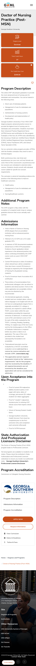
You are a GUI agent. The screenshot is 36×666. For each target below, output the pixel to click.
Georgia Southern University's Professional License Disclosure (14, 462)
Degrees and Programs (16, 558)
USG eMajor (16, 638)
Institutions (5, 619)
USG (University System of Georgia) (15, 629)
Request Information (18, 527)
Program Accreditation (13, 510)
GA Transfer (18, 647)
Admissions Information (13, 504)
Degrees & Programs (9, 615)
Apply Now (23, 519)
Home (3, 558)
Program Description (12, 498)
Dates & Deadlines (18, 538)
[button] (31, 65)
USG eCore (16, 633)
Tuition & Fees (18, 542)
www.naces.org (22, 354)
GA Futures (18, 642)
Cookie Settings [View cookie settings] (8, 662)
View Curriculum (18, 533)
